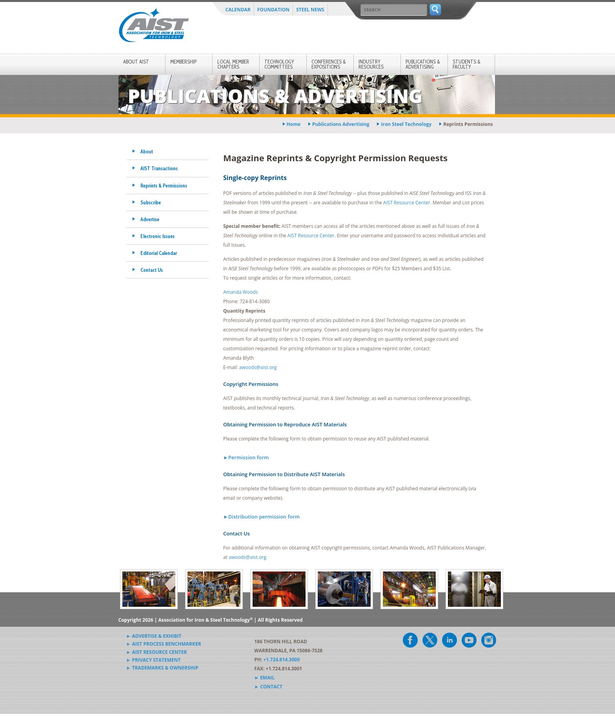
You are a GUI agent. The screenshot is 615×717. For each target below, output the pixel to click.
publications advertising (340, 124)
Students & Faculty (466, 64)
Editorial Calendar (158, 253)
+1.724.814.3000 (281, 659)
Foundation (273, 9)
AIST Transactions (159, 168)
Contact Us (151, 270)
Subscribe (150, 202)
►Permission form (246, 457)
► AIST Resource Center (156, 652)
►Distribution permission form (261, 516)
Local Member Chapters (233, 64)
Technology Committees (279, 64)
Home (293, 124)
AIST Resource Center (406, 202)
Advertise (149, 219)
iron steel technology (406, 124)
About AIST (136, 61)
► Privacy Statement (153, 660)
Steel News (310, 9)
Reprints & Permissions (163, 185)
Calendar (238, 9)
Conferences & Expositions (328, 64)
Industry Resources (371, 64)
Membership (183, 61)
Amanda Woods (240, 292)
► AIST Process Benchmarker (163, 644)
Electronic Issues (157, 236)
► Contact (268, 686)
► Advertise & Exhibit (154, 636)
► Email (264, 677)
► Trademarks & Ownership (162, 667)
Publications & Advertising (423, 64)
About (146, 151)
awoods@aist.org (258, 367)
